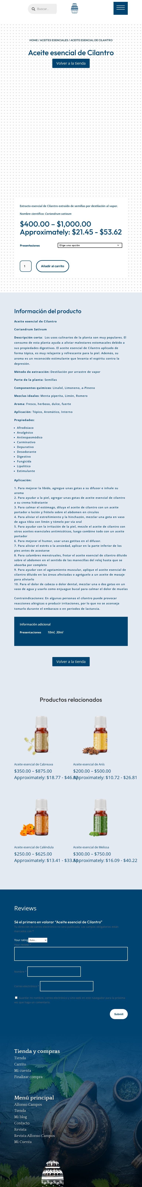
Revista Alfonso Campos (34, 1136)
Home (33, 40)
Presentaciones (30, 245)
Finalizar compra (28, 1077)
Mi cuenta (22, 1071)
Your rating (21, 940)
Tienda (20, 1058)
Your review (22, 944)
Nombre (20, 971)
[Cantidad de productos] (26, 266)
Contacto (22, 1123)
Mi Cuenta (23, 1142)
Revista (20, 1130)
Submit (118, 1014)
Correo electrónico (26, 986)
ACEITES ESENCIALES (54, 40)
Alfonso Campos (28, 1105)
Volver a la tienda (71, 63)
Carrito (20, 1064)
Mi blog (20, 1117)
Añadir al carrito (52, 266)
